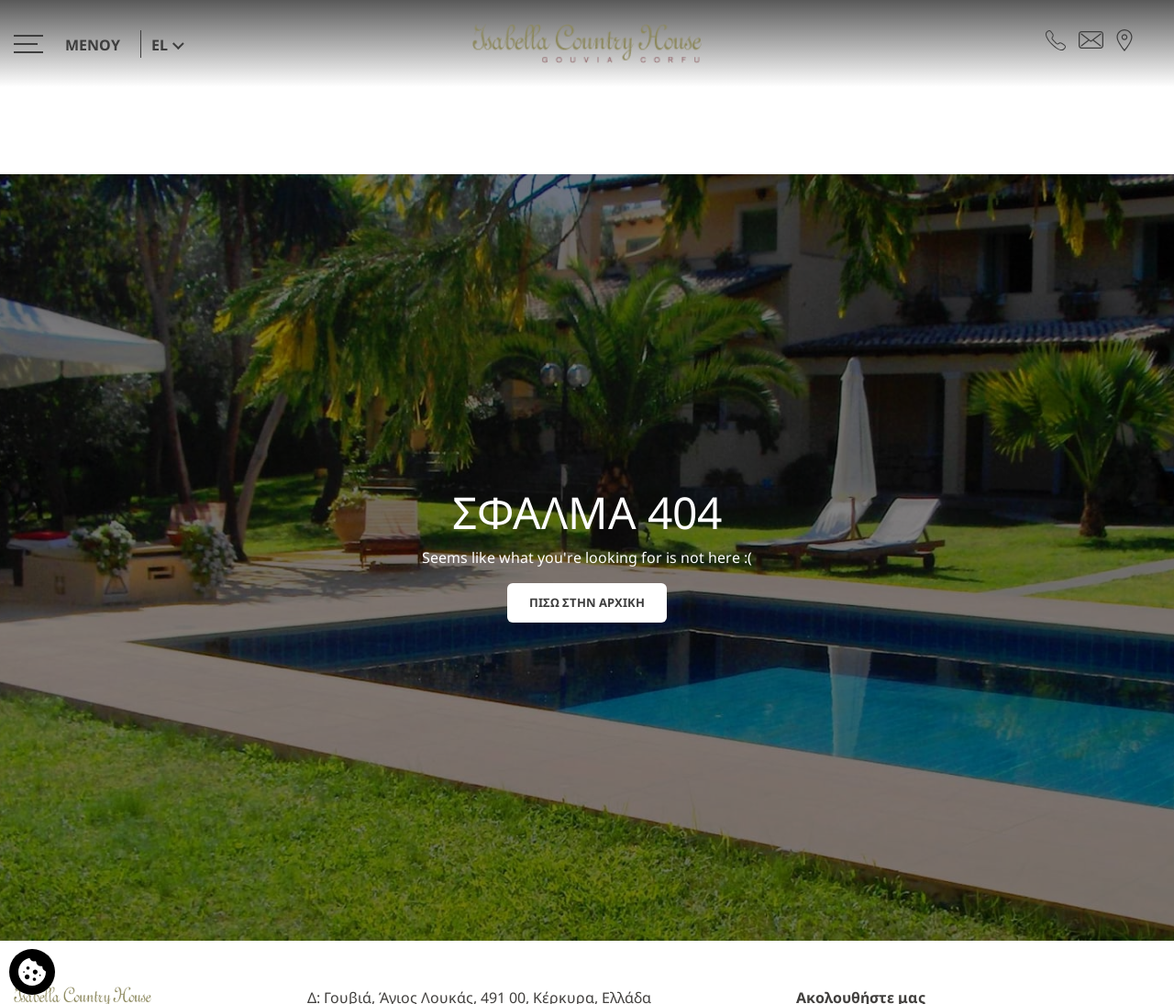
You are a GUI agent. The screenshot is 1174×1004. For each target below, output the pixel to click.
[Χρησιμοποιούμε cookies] (32, 972)
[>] (71, 43)
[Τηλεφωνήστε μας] (1056, 38)
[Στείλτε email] (1091, 38)
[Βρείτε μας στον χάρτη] (1124, 38)
